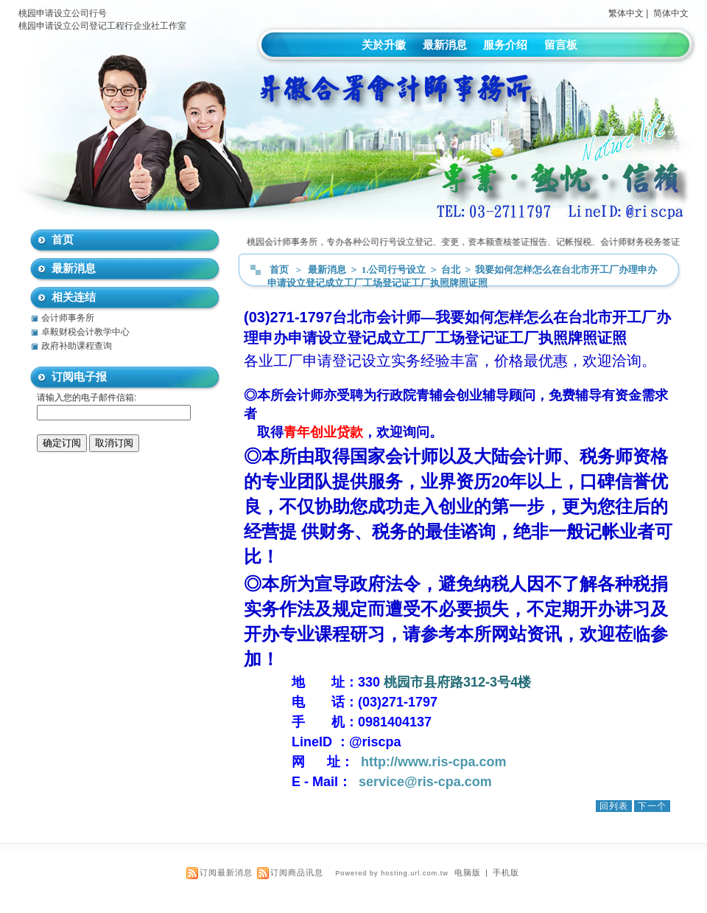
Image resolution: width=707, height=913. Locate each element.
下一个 (652, 806)
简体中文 (671, 13)
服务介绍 (505, 44)
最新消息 (445, 44)
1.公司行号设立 (395, 269)
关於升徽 (384, 44)
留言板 (560, 44)
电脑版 (467, 872)
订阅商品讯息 (296, 872)
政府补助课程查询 (76, 346)
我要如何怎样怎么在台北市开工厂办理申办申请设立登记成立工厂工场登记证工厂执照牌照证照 (462, 276)
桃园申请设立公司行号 (62, 13)
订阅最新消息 (226, 872)
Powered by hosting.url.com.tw (392, 873)
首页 (279, 269)
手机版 (506, 872)
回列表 (613, 806)
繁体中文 (626, 13)
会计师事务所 (67, 318)
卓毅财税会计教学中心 (85, 332)
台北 (451, 269)
